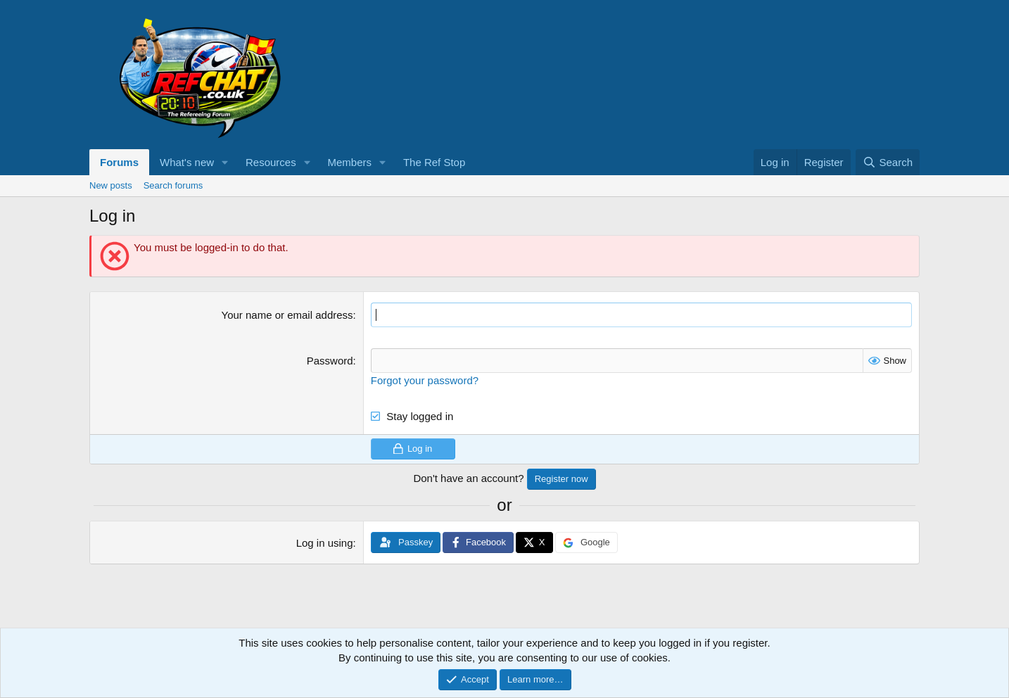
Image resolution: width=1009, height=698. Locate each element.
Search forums (173, 185)
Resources (271, 162)
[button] (225, 162)
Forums (119, 162)
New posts (110, 185)
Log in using (324, 543)
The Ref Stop (434, 162)
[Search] (888, 162)
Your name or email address (287, 315)
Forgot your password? (424, 380)
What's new (187, 162)
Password (330, 361)
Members (350, 162)
